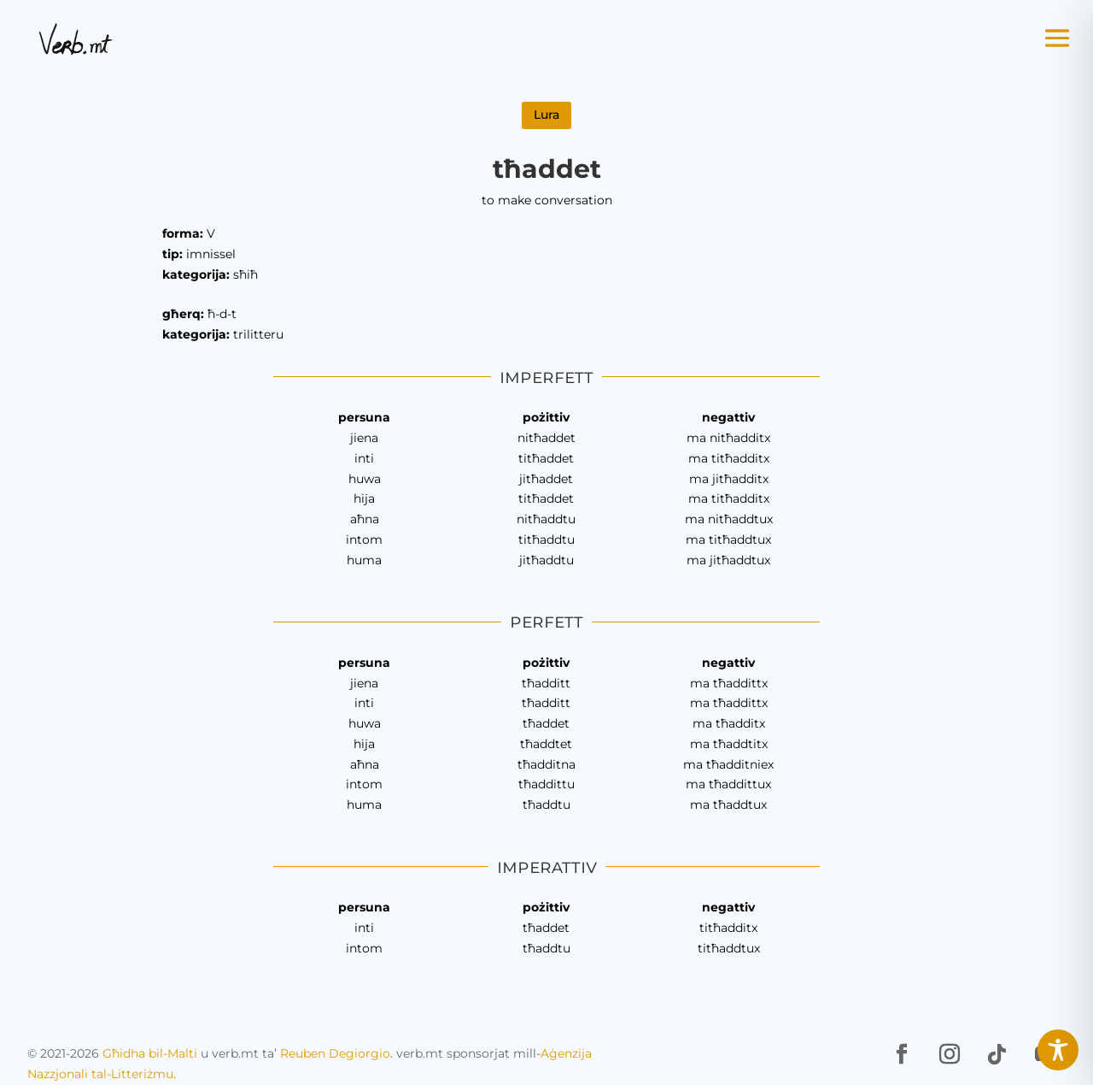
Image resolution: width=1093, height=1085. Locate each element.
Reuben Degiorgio (335, 1053)
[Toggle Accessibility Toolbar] (1058, 1050)
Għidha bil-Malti (149, 1053)
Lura (546, 114)
